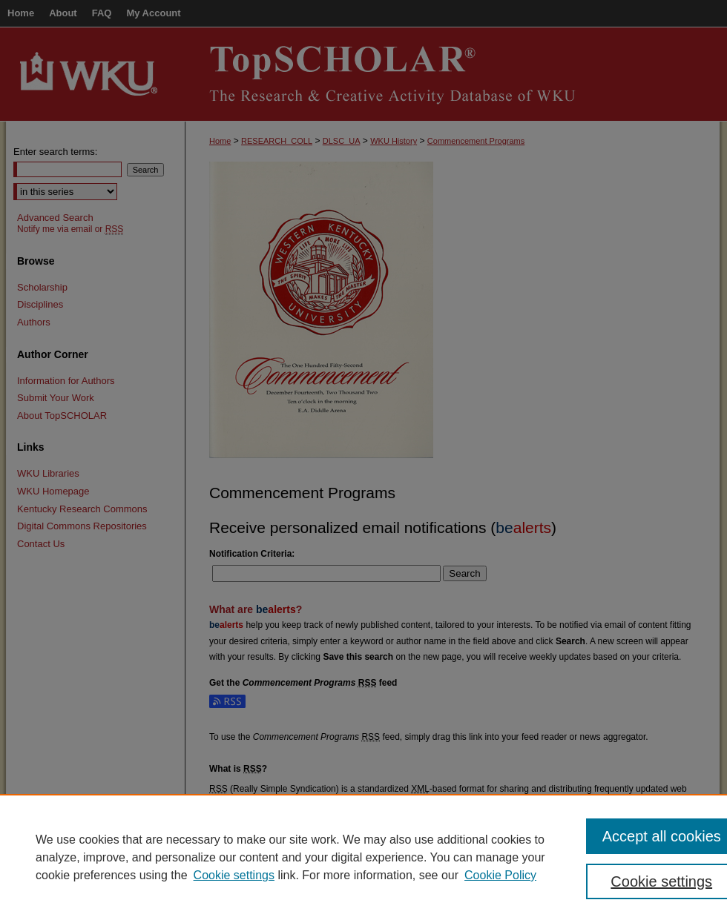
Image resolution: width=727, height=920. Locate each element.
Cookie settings (234, 875)
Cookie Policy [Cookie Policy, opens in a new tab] (500, 875)
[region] (363, 857)
